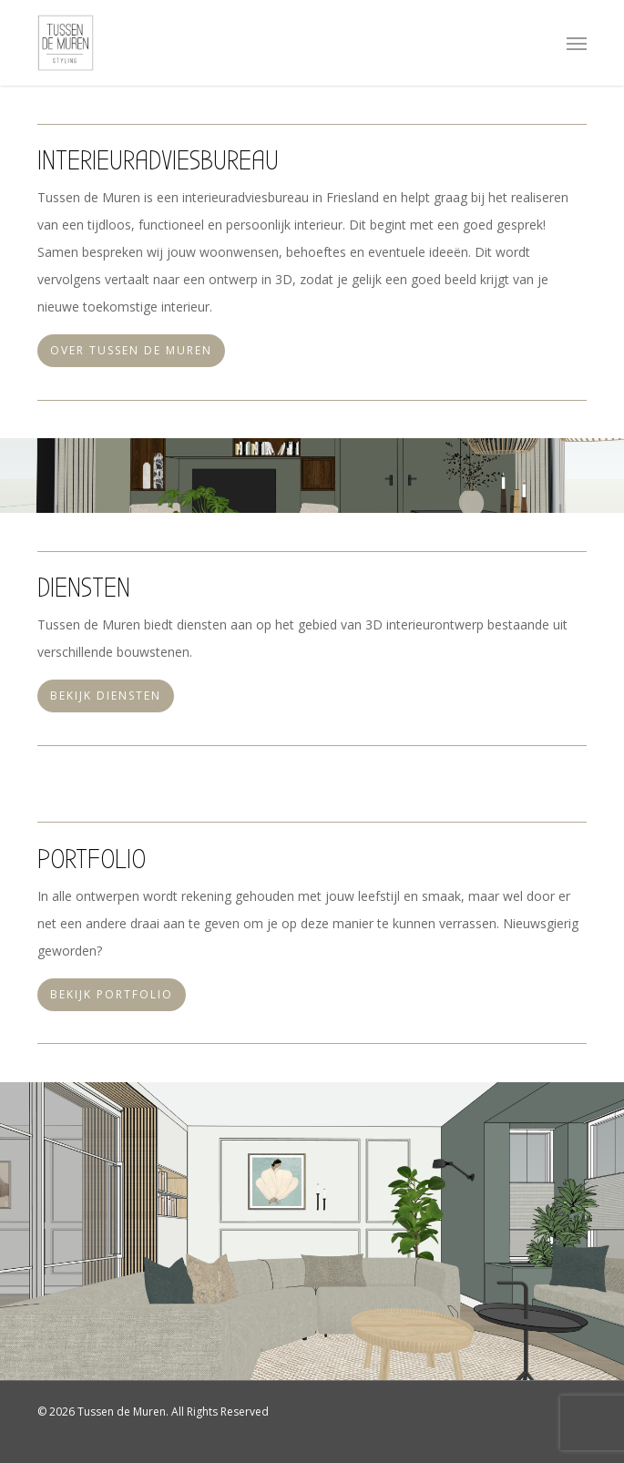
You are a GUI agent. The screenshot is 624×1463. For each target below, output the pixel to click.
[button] (577, 43)
